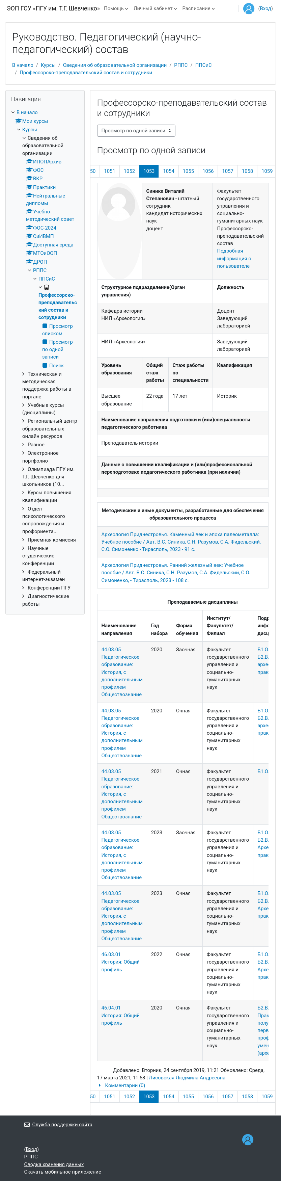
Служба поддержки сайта (58, 1125)
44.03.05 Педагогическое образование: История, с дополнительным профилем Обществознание (122, 672)
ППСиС (203, 65)
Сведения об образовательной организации (115, 65)
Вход (265, 8)
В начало (22, 65)
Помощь (114, 8)
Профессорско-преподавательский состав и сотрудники (86, 73)
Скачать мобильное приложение (62, 1172)
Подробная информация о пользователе (234, 258)
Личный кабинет (153, 8)
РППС (181, 65)
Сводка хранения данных (54, 1164)
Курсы (48, 65)
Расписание (196, 8)
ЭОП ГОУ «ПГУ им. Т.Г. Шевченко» (53, 8)
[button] (183, 1085)
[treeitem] (45, 358)
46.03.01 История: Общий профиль (121, 961)
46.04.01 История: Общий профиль (121, 1015)
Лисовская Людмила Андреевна (187, 1078)
